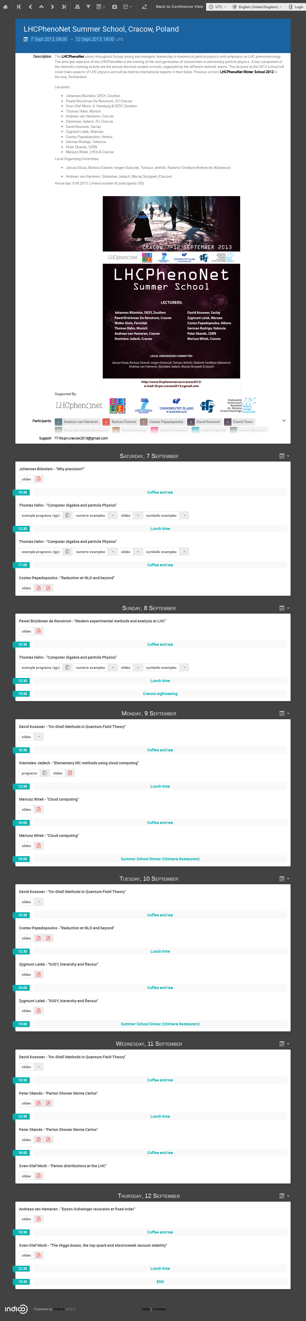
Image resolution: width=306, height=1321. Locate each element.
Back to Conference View (179, 7)
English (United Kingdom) (258, 6)
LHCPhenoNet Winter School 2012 (247, 71)
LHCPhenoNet (73, 56)
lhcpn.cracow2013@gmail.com (83, 438)
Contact (159, 1309)
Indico (59, 1309)
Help (146, 1309)
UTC (219, 6)
